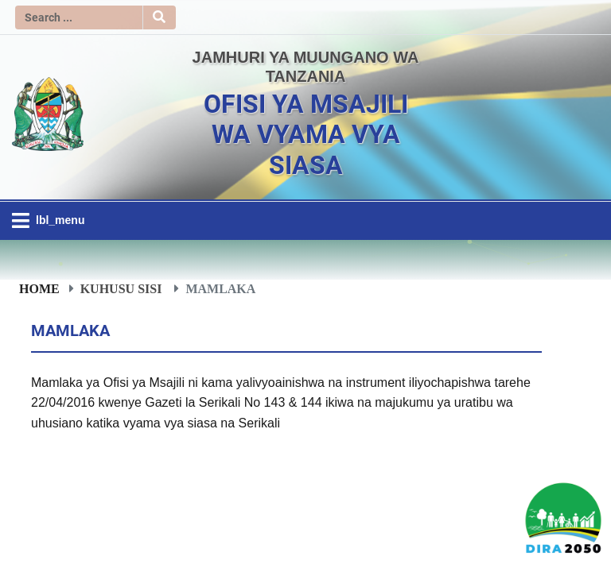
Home (39, 288)
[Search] (78, 17)
